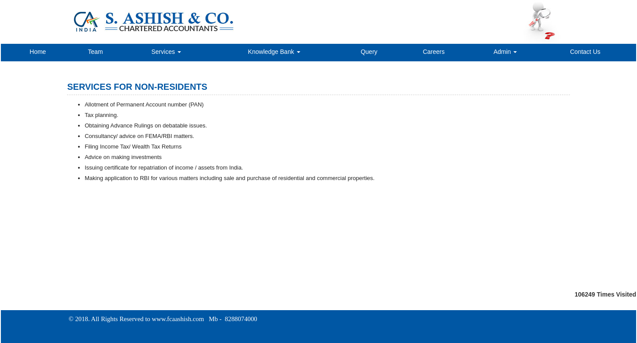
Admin (505, 51)
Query (369, 51)
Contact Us (585, 51)
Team (95, 51)
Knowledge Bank (274, 51)
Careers (434, 51)
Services (166, 51)
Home (38, 51)
